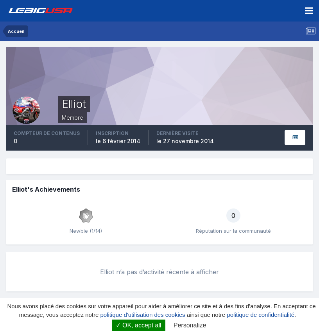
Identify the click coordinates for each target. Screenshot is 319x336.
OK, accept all (138, 325)
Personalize (190, 325)
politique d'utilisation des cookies (142, 314)
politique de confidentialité (260, 314)
